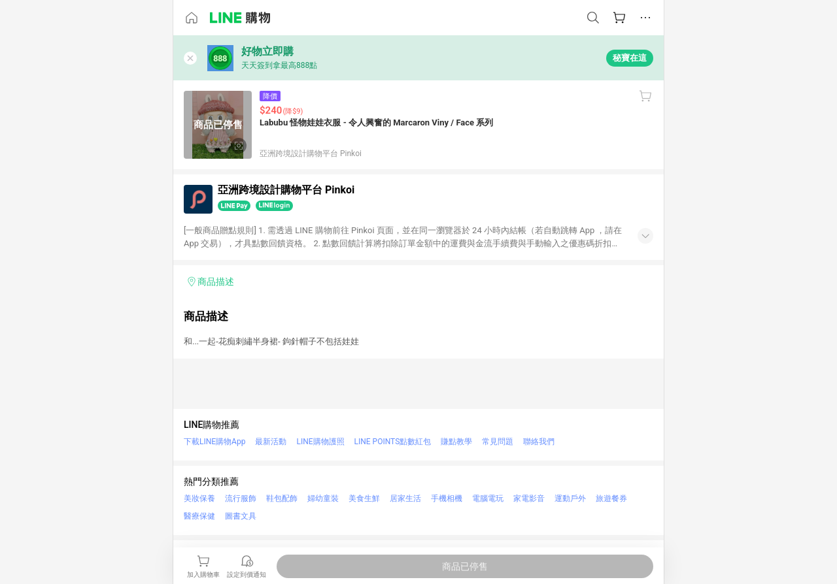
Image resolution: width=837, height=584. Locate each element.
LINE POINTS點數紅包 (393, 441)
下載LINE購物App (214, 441)
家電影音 (529, 498)
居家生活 (405, 498)
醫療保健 (199, 516)
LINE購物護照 (320, 441)
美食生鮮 (364, 498)
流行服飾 (240, 498)
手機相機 (446, 498)
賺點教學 (456, 441)
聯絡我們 (539, 441)
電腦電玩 (488, 498)
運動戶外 (570, 498)
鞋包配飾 (282, 498)
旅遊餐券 (611, 498)
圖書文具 (240, 516)
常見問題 (497, 441)
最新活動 (270, 441)
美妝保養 (199, 498)
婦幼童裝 (323, 498)
